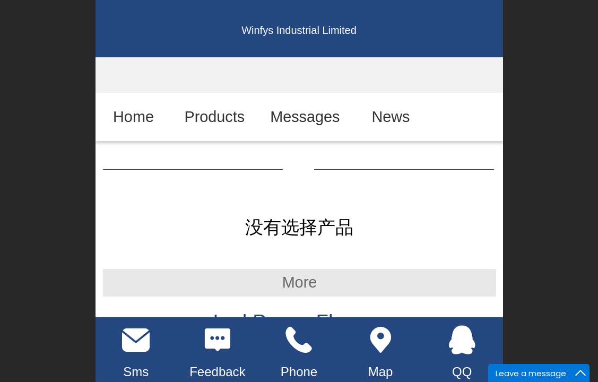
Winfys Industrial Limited (299, 30)
